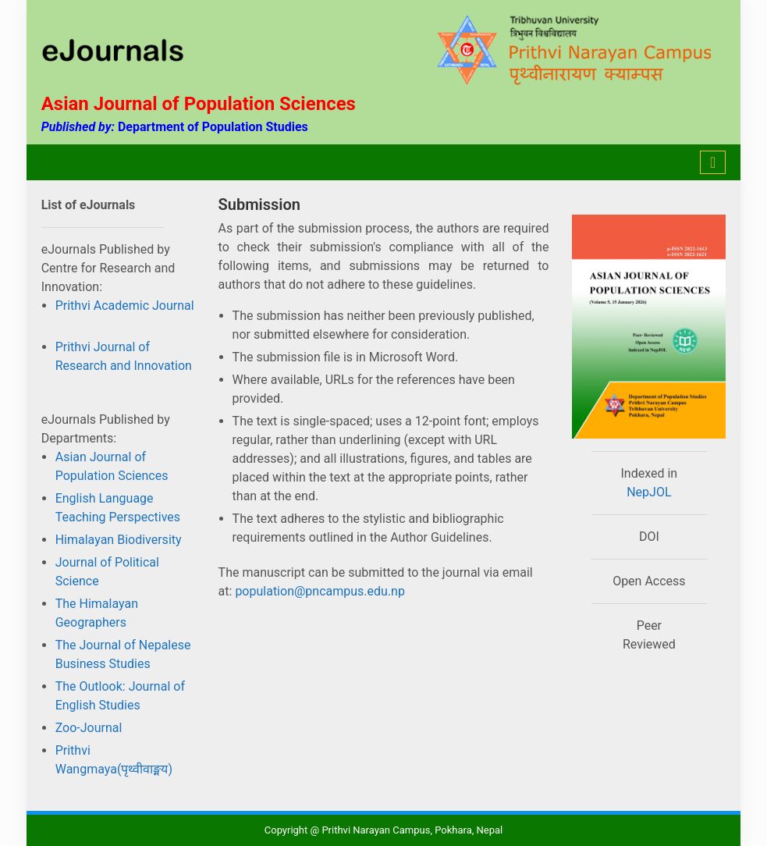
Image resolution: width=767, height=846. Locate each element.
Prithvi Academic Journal (124, 305)
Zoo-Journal (89, 727)
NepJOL (649, 492)
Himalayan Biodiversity (118, 539)
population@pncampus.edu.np (318, 591)
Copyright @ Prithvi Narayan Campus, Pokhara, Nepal (383, 830)
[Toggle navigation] (713, 162)
